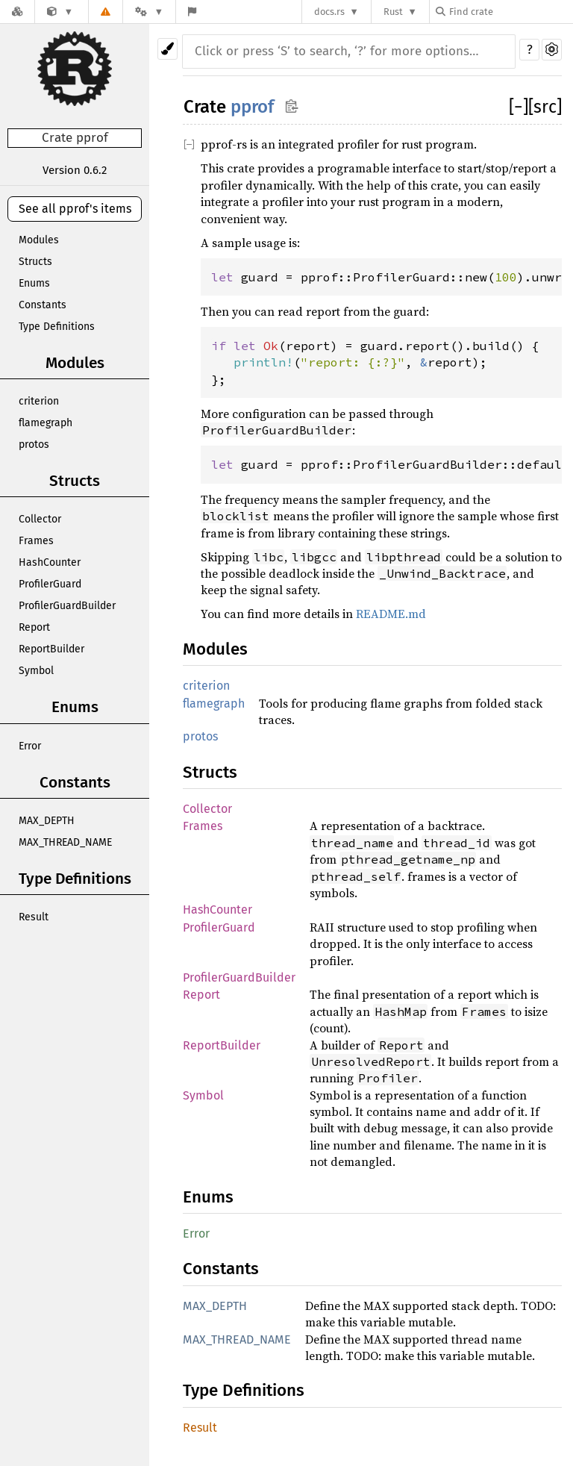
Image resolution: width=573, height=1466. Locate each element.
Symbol (36, 670)
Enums (34, 283)
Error (30, 746)
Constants (42, 305)
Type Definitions (57, 326)
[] (518, 106)
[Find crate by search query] (510, 11)
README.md (391, 613)
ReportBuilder (51, 649)
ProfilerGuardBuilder (67, 605)
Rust (393, 11)
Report (34, 627)
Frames (36, 540)
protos (34, 444)
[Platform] (149, 11)
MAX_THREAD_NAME (65, 842)
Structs (35, 261)
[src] (545, 106)
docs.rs (329, 11)
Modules (39, 240)
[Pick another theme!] (167, 49)
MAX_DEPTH (47, 820)
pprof (252, 106)
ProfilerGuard (50, 584)
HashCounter (50, 562)
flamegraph (45, 423)
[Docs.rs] (17, 11)
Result (33, 917)
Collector (40, 519)
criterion (39, 401)
